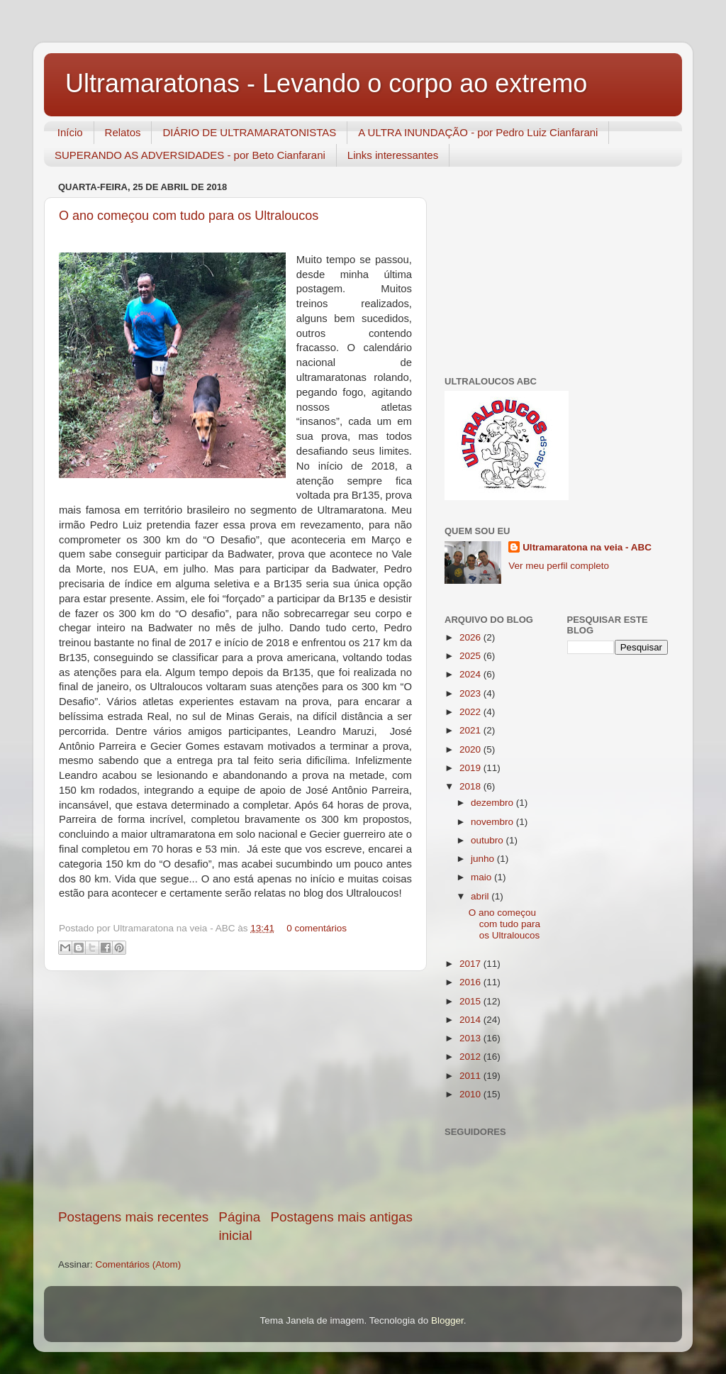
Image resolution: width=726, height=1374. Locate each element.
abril (481, 896)
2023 (471, 693)
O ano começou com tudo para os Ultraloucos (188, 216)
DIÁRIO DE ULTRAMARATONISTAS (249, 132)
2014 (471, 1019)
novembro (493, 821)
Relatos (123, 132)
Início (70, 132)
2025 (471, 655)
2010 (471, 1094)
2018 (471, 786)
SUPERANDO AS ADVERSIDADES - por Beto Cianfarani (190, 155)
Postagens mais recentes (133, 1216)
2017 (471, 963)
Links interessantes (392, 155)
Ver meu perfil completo (558, 565)
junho (484, 858)
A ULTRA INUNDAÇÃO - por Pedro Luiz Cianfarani (478, 132)
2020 (471, 749)
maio (482, 877)
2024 (471, 674)
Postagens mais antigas (341, 1216)
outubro (488, 840)
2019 (471, 768)
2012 (471, 1056)
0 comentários (316, 928)
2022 (471, 712)
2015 (471, 1001)
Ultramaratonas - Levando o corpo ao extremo (326, 83)
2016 (471, 982)
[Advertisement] (235, 1089)
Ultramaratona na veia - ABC (587, 547)
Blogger (447, 1320)
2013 (471, 1038)
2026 (471, 637)
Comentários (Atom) (139, 1264)
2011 (471, 1075)
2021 (471, 730)
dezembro (493, 802)
